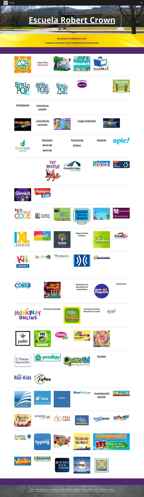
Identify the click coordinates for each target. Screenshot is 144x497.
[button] (141, 2)
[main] (72, 20)
